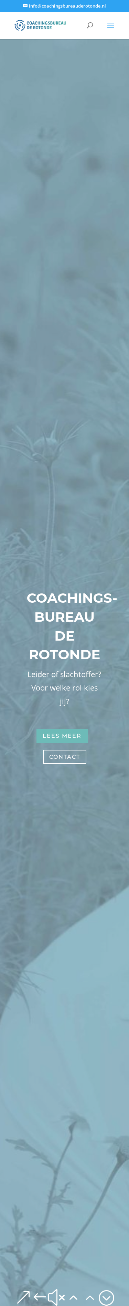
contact (64, 757)
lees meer (62, 736)
